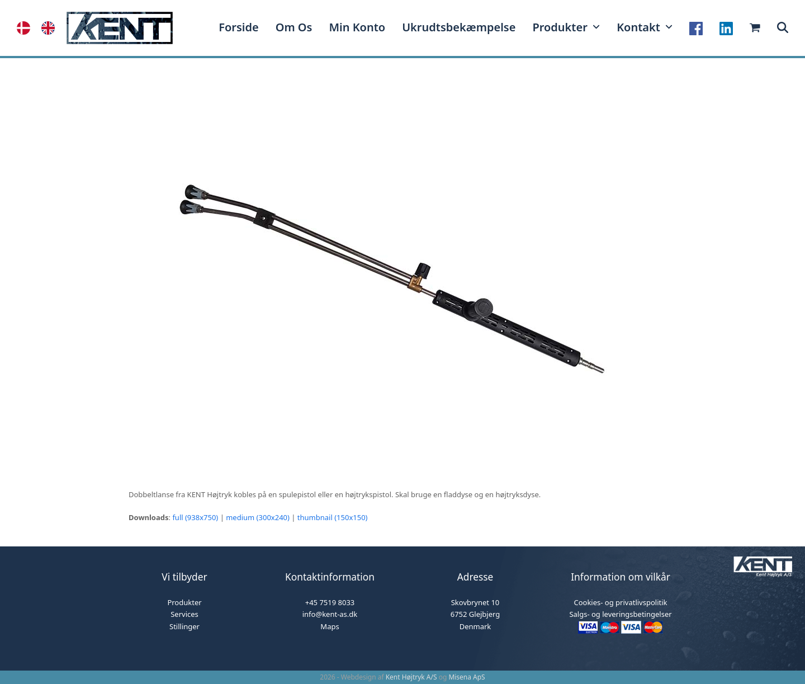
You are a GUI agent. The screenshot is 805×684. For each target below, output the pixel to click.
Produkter (184, 602)
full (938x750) (195, 517)
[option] (51, 28)
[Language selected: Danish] (41, 28)
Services (184, 614)
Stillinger (184, 626)
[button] (783, 28)
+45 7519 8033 (330, 602)
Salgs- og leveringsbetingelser (620, 614)
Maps (329, 626)
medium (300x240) (258, 517)
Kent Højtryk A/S (411, 677)
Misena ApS (466, 677)
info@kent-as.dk (330, 614)
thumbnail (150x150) (332, 517)
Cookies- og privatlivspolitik (620, 602)
